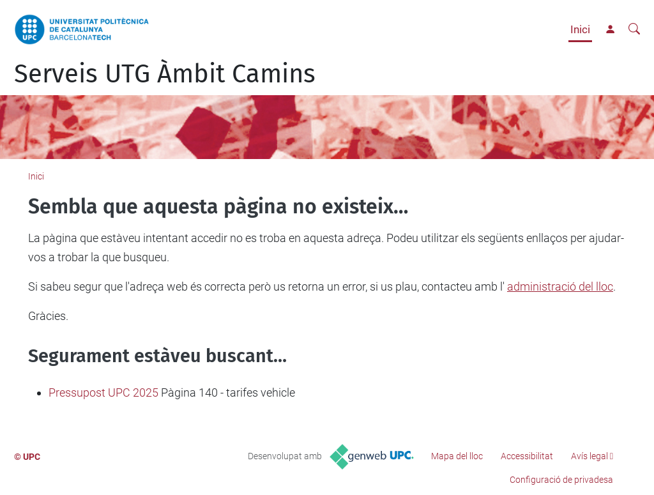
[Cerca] (634, 29)
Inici (580, 29)
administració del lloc (560, 286)
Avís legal (589, 456)
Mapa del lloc (457, 456)
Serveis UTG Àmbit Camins (165, 74)
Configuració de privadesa (561, 480)
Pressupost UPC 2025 (103, 392)
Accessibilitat (527, 456)
